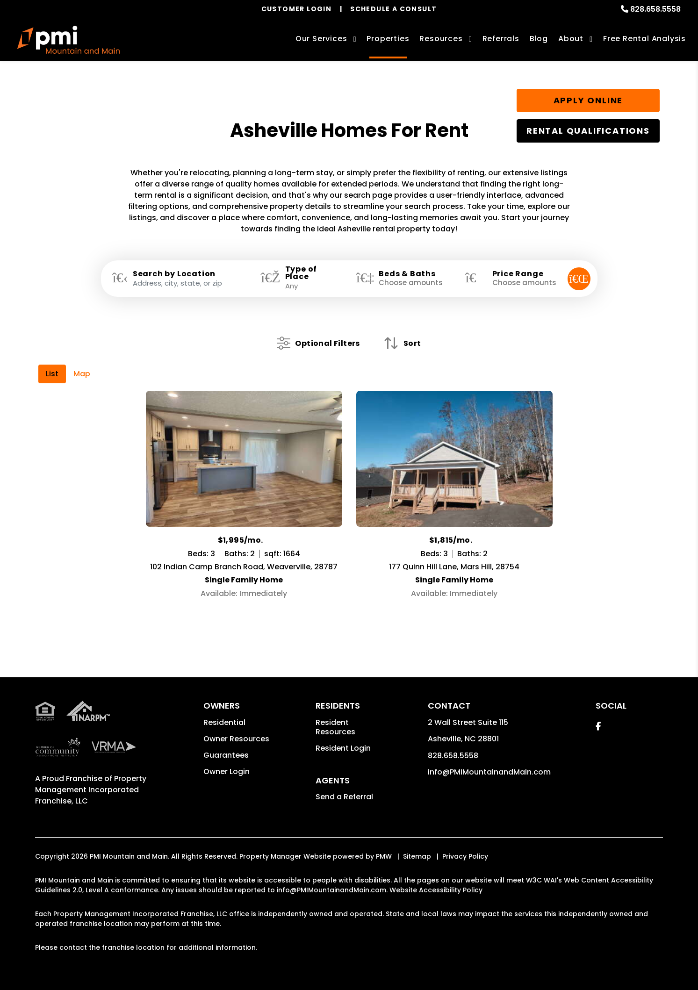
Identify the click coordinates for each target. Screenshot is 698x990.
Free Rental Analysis (644, 38)
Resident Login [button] (343, 748)
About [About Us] (570, 38)
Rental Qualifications (588, 130)
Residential (224, 722)
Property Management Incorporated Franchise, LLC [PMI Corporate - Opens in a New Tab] (90, 789)
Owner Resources (236, 738)
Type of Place (301, 272)
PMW (384, 856)
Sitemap (417, 856)
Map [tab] (81, 373)
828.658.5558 (655, 9)
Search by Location (174, 274)
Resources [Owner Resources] (440, 38)
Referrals (500, 38)
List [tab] (52, 373)
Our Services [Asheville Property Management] (321, 38)
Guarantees (226, 755)
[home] (68, 40)
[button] (598, 726)
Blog (539, 38)
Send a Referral (344, 796)
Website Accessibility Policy (435, 890)
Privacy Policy (465, 856)
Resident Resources (335, 727)
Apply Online (588, 100)
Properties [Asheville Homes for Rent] (388, 38)
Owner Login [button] (226, 771)
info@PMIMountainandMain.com (489, 772)
